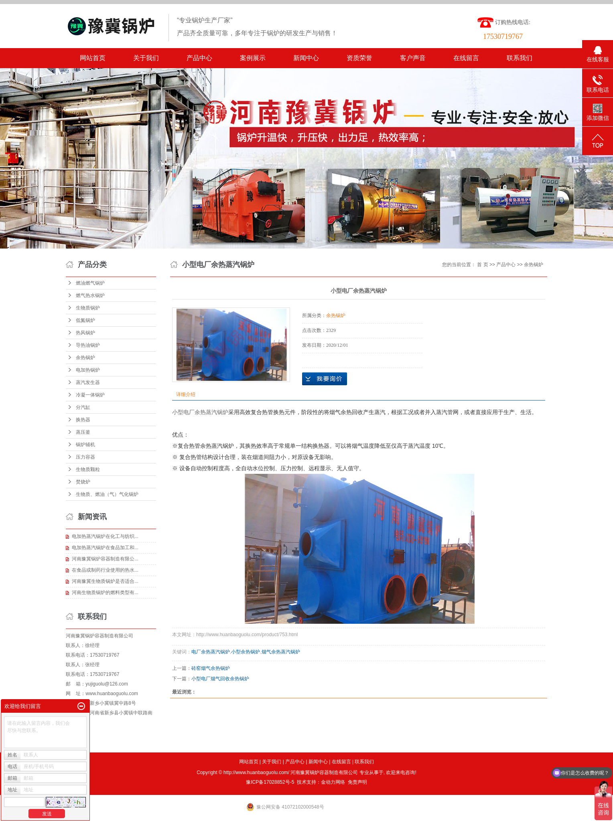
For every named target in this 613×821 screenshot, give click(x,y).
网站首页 (93, 58)
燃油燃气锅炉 (90, 283)
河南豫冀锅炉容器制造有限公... (105, 559)
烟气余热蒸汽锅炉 (281, 652)
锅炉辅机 (85, 444)
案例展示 (253, 58)
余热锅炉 (85, 357)
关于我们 (146, 58)
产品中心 (199, 58)
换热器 (83, 420)
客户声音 (413, 58)
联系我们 (519, 58)
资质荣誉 (359, 58)
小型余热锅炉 (245, 652)
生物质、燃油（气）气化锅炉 (107, 494)
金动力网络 (333, 782)
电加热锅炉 (88, 370)
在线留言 (466, 58)
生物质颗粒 (88, 469)
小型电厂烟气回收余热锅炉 (220, 678)
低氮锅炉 (85, 320)
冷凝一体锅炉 (90, 395)
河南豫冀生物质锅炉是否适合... (105, 581)
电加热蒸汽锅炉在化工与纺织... (105, 536)
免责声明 (357, 782)
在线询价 (324, 378)
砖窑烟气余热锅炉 (210, 668)
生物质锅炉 (88, 308)
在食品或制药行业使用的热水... (105, 570)
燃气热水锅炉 (90, 295)
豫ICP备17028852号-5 (270, 782)
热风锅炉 (85, 333)
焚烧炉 (83, 482)
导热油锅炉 (88, 345)
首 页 (482, 264)
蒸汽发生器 (88, 382)
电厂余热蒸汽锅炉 (210, 652)
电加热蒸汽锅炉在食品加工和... (105, 547)
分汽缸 (83, 407)
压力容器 (85, 457)
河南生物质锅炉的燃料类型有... (105, 592)
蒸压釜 (83, 432)
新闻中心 (306, 58)
